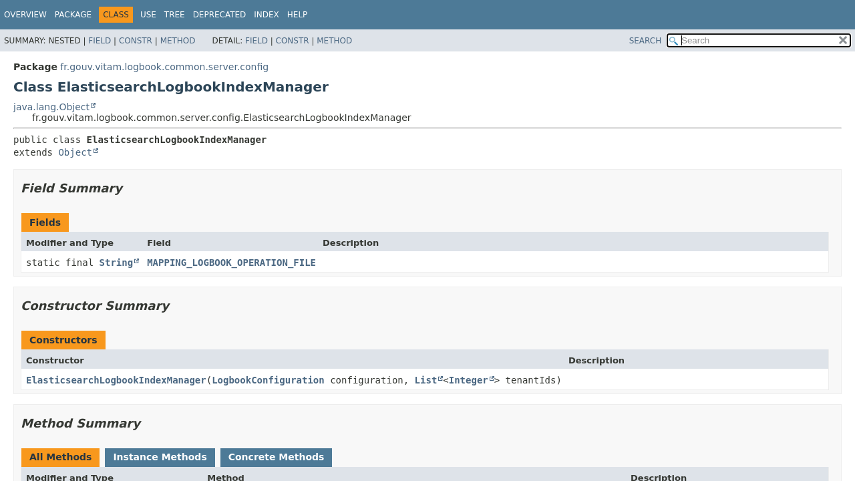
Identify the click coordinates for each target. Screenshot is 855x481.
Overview (25, 14)
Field (99, 40)
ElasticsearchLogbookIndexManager (116, 380)
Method (178, 40)
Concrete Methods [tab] (276, 457)
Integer (468, 380)
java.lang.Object (51, 107)
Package (73, 14)
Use (148, 14)
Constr (135, 40)
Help (297, 14)
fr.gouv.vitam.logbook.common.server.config (164, 66)
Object (75, 152)
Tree (174, 14)
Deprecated (219, 14)
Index (266, 14)
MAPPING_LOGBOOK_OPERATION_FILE (231, 262)
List (426, 380)
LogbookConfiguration (268, 380)
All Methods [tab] (60, 457)
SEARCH (645, 40)
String (117, 262)
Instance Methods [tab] (159, 457)
